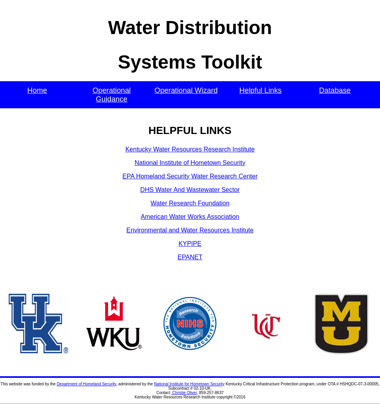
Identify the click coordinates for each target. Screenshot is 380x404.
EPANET (190, 257)
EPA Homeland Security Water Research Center (189, 176)
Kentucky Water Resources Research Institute (190, 149)
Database (335, 90)
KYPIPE (190, 243)
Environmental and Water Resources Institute (189, 230)
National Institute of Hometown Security (190, 162)
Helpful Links (260, 90)
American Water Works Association (190, 216)
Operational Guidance (112, 94)
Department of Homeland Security (86, 384)
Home (37, 90)
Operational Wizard (186, 90)
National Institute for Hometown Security (189, 384)
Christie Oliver (184, 393)
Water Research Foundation (190, 203)
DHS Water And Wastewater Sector (189, 189)
